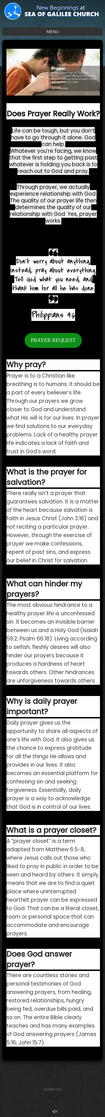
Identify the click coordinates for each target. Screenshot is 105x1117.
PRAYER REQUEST (53, 340)
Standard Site (52, 1089)
